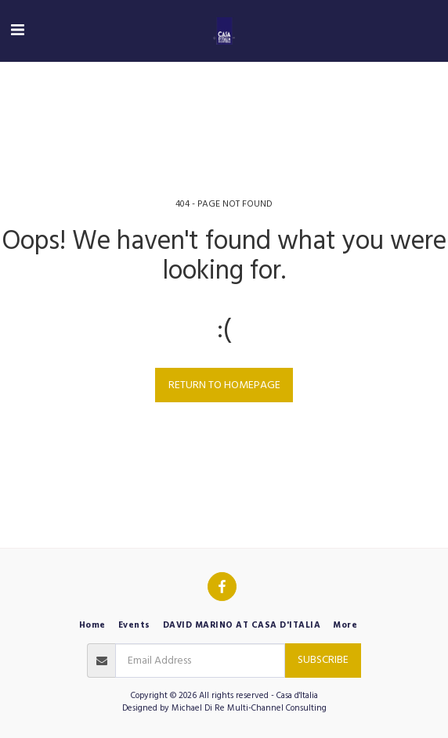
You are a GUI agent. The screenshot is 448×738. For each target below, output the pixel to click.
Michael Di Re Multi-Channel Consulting (249, 708)
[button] (17, 30)
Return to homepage (224, 385)
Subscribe (323, 660)
